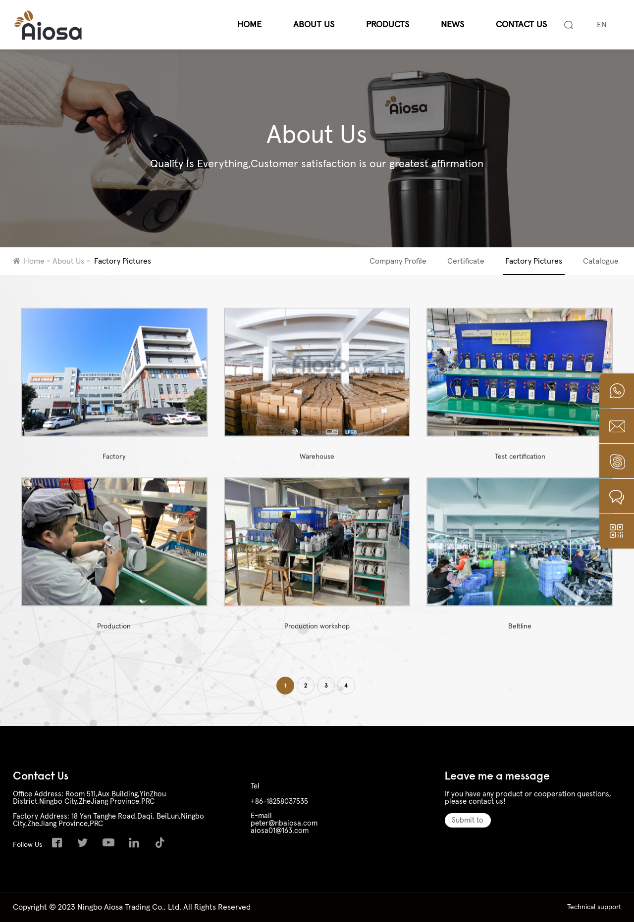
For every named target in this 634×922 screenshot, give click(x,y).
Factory (114, 393)
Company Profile (398, 261)
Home (249, 24)
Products (387, 24)
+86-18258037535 (279, 801)
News (452, 24)
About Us (313, 24)
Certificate (465, 261)
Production (114, 562)
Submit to (467, 820)
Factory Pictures (122, 261)
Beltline (519, 562)
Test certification (519, 393)
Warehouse (317, 393)
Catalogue (601, 261)
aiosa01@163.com (280, 830)
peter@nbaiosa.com (284, 823)
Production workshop (317, 562)
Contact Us (521, 24)
